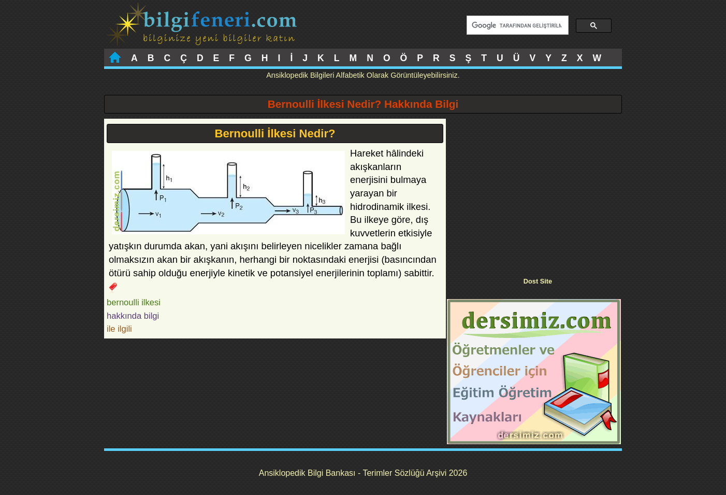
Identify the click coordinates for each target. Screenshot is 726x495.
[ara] (516, 25)
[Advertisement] (534, 191)
